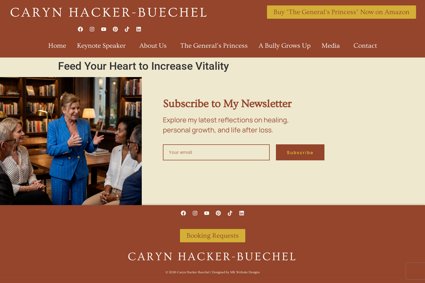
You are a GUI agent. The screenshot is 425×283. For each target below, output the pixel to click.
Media (332, 46)
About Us (154, 46)
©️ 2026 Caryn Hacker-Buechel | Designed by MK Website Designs (213, 272)
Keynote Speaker (102, 46)
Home (57, 46)
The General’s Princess (214, 46)
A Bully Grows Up (285, 46)
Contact (365, 46)
